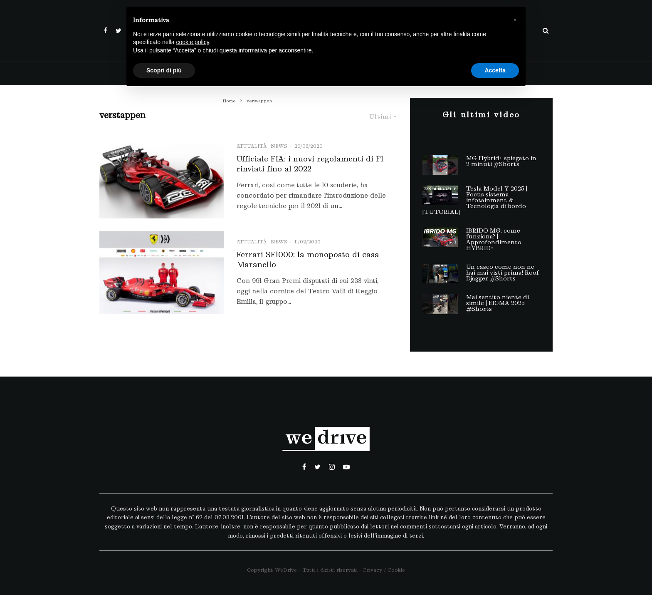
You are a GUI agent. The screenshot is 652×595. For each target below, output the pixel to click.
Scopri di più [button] (164, 70)
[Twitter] (118, 30)
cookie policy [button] (192, 42)
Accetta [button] (495, 70)
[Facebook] (105, 30)
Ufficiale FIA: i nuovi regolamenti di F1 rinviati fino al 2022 (310, 164)
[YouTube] (346, 467)
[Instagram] (332, 467)
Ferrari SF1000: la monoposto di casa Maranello (308, 259)
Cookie (396, 570)
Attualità (252, 146)
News (279, 146)
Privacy (372, 570)
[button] (514, 20)
